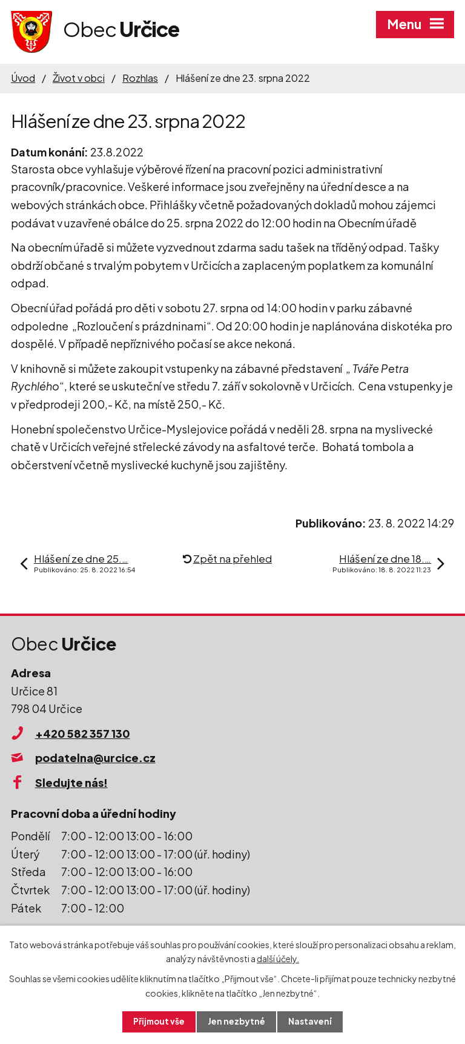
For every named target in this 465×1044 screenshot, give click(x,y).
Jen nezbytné (237, 1021)
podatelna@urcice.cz (95, 758)
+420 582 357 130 (82, 733)
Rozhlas (140, 78)
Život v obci (79, 78)
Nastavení (311, 1021)
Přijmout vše (158, 1021)
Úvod (23, 78)
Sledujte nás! (71, 782)
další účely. (278, 957)
